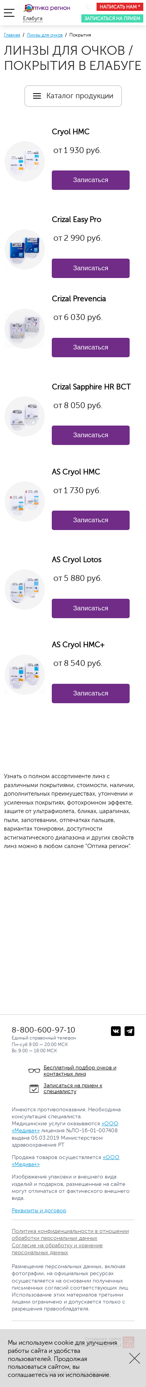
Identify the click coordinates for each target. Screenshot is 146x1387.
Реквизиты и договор (39, 1210)
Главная (12, 35)
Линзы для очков (45, 35)
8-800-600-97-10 (43, 1029)
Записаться (90, 180)
